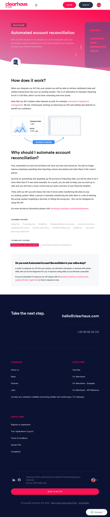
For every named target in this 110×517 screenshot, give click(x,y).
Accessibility (84, 502)
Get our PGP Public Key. (36, 482)
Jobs (13, 390)
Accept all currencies (86, 224)
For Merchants (79, 376)
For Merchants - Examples (84, 383)
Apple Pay (15, 224)
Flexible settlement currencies (62, 224)
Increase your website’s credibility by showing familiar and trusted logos (41, 396)
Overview (76, 369)
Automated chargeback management (56, 245)
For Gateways (78, 396)
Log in (69, 5)
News (13, 376)
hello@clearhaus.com (80, 315)
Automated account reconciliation (24, 244)
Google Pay (77, 227)
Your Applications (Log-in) (22, 431)
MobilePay (43, 224)
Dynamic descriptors (41, 227)
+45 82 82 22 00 (88, 332)
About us (15, 369)
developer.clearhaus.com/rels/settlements (69, 208)
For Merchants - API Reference (86, 390)
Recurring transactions (20, 231)
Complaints (15, 451)
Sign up (86, 5)
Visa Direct (89, 227)
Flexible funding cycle (61, 227)
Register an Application (21, 424)
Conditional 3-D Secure (20, 227)
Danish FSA (16, 444)
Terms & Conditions (19, 438)
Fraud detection (29, 224)
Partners (14, 383)
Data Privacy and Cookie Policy (64, 502)
